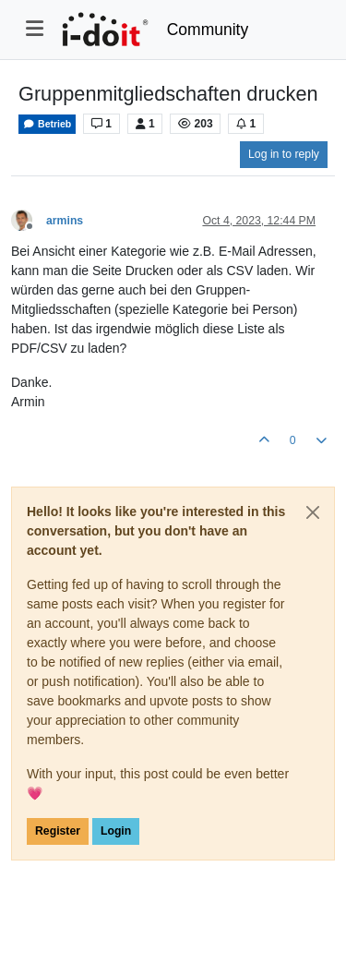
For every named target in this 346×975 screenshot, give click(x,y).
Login (116, 831)
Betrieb (47, 124)
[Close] (313, 512)
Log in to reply (283, 154)
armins (64, 220)
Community (208, 29)
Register (57, 831)
